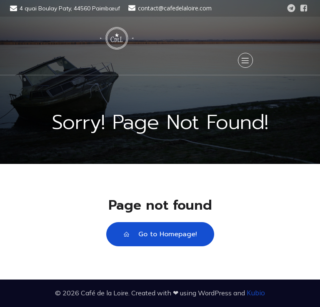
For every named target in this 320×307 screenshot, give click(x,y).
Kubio (256, 292)
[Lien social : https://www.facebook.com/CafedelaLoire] (304, 8)
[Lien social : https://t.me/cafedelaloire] (291, 8)
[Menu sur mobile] (245, 60)
